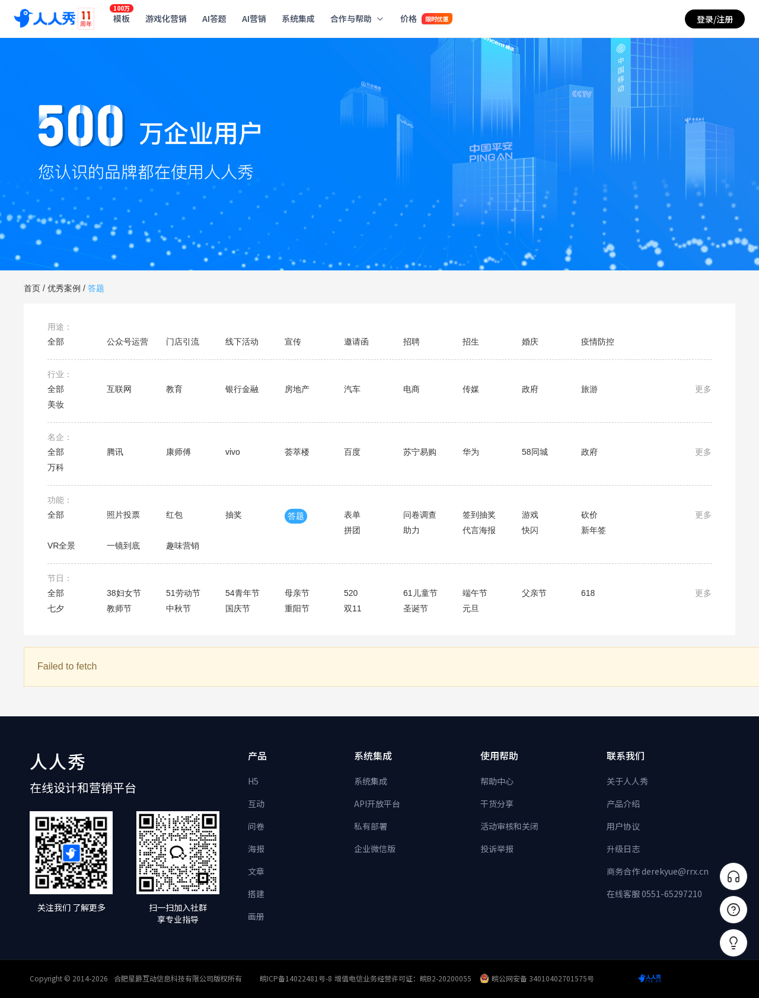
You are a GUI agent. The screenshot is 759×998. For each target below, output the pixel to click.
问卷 (256, 826)
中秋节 (178, 608)
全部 (55, 341)
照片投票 (123, 514)
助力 (411, 530)
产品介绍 (623, 803)
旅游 (589, 389)
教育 (174, 389)
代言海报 (479, 530)
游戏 (530, 514)
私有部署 (370, 826)
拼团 (352, 530)
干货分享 (497, 803)
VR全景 (61, 545)
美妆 (55, 404)
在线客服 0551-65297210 (654, 894)
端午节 (475, 593)
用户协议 (623, 826)
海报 (256, 848)
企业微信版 (375, 848)
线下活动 (242, 341)
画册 (256, 916)
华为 (471, 452)
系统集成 (370, 781)
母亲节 (297, 593)
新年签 (593, 530)
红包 (174, 514)
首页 (32, 288)
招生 (471, 341)
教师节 (119, 608)
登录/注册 (715, 19)
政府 (530, 389)
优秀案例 (64, 288)
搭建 (256, 894)
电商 (411, 389)
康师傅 (178, 452)
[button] (733, 942)
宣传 (293, 341)
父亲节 (534, 593)
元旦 (471, 608)
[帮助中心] (733, 909)
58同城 (535, 452)
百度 (352, 452)
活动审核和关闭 (509, 826)
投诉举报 (497, 848)
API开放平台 (377, 803)
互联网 (119, 389)
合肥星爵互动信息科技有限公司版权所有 (178, 978)
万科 (55, 467)
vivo (232, 452)
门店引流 (182, 341)
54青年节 (242, 593)
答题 (96, 288)
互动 (256, 803)
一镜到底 (123, 545)
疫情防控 (597, 341)
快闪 (530, 530)
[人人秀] (44, 19)
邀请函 (356, 341)
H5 (253, 781)
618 (588, 593)
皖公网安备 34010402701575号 (537, 978)
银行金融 (242, 389)
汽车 (352, 389)
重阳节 (297, 608)
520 (351, 593)
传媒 (471, 389)
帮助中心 (497, 781)
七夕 (55, 608)
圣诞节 (415, 608)
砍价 (589, 514)
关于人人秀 (627, 781)
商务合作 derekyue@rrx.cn (658, 871)
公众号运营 (127, 341)
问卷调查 (419, 514)
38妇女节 (124, 593)
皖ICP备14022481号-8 (296, 978)
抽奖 (233, 514)
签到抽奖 (479, 514)
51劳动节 (183, 593)
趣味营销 (182, 545)
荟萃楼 (297, 452)
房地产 (297, 389)
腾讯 (115, 452)
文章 (256, 871)
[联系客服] (733, 876)
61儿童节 (420, 593)
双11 (353, 608)
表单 (352, 514)
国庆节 (237, 608)
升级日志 (623, 848)
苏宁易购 (419, 452)
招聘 (411, 341)
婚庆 (530, 341)
